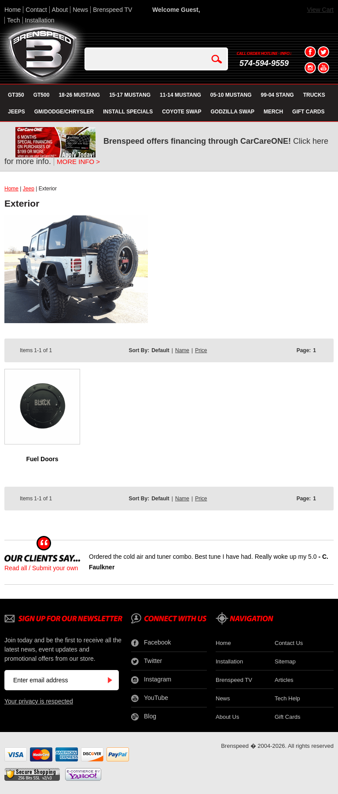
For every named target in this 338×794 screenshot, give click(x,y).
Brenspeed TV (112, 9)
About (60, 9)
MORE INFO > (78, 161)
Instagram (151, 680)
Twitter (146, 661)
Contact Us (289, 643)
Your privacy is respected (38, 701)
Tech (13, 20)
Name (182, 350)
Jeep (28, 189)
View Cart (320, 10)
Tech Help (287, 698)
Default (160, 350)
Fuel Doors (42, 459)
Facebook (151, 643)
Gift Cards (288, 717)
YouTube (149, 698)
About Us (227, 717)
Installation (40, 20)
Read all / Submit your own (41, 568)
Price (201, 350)
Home (12, 9)
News (80, 9)
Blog (143, 717)
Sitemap (285, 661)
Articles (284, 680)
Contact (36, 9)
